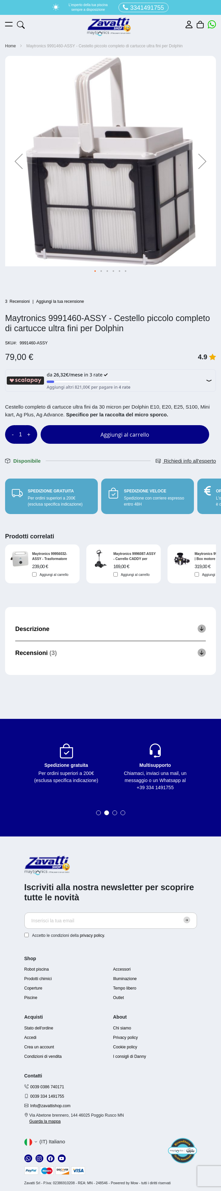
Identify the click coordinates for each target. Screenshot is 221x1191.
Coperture (33, 988)
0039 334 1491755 (47, 1096)
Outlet (118, 997)
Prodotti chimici (38, 978)
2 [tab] (106, 812)
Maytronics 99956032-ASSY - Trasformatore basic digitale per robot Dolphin (50, 556)
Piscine (31, 997)
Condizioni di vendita (43, 1056)
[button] (18, 161)
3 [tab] (114, 812)
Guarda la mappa (45, 1121)
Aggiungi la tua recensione (60, 301)
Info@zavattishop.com (50, 1105)
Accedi (30, 1037)
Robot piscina (36, 969)
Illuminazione (125, 978)
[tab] (110, 629)
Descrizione (32, 629)
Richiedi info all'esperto (186, 461)
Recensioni (36, 653)
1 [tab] (98, 812)
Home (10, 46)
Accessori (122, 969)
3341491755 (143, 7)
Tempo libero (124, 988)
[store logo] (109, 26)
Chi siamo (122, 1028)
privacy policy (92, 935)
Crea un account (39, 1047)
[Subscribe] (186, 920)
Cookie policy (125, 1047)
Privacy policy (125, 1037)
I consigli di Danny (129, 1056)
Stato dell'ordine (38, 1028)
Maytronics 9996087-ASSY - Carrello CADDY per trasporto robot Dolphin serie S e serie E (134, 556)
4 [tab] (122, 812)
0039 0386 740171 (47, 1087)
